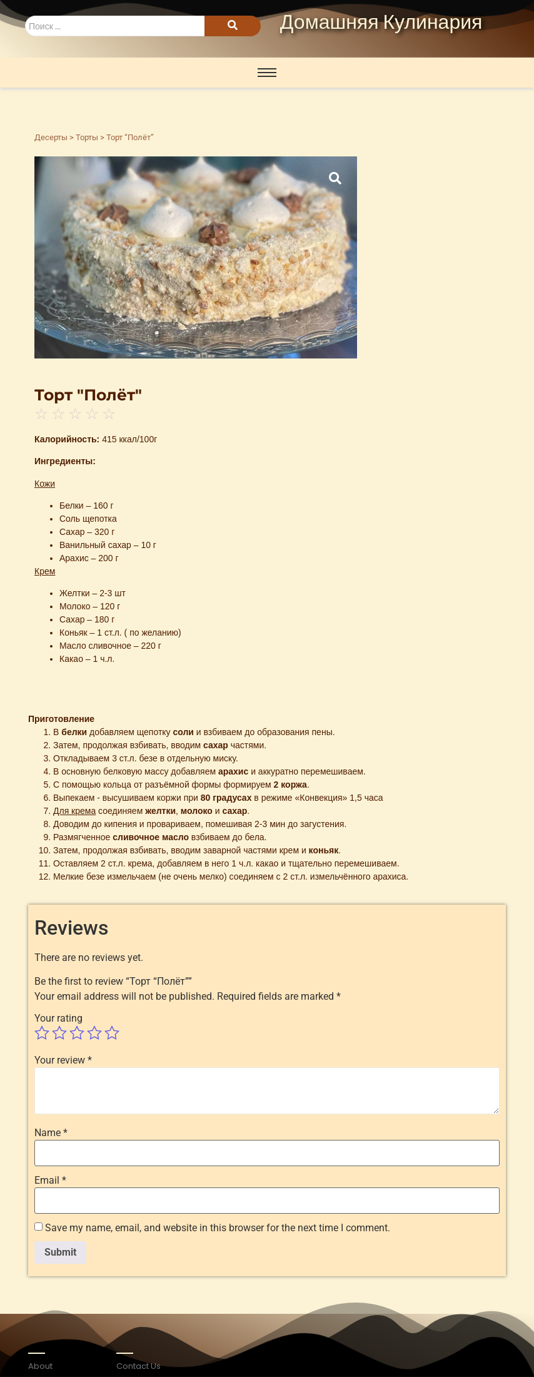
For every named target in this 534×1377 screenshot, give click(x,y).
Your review (63, 1060)
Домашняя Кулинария (381, 23)
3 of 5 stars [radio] (76, 1032)
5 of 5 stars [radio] (111, 1032)
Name (51, 1133)
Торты (87, 137)
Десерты (51, 137)
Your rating (58, 1019)
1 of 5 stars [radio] (41, 1032)
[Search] (114, 26)
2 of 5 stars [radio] (59, 1032)
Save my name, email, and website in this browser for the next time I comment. (217, 1228)
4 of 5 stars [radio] (94, 1032)
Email (50, 1181)
